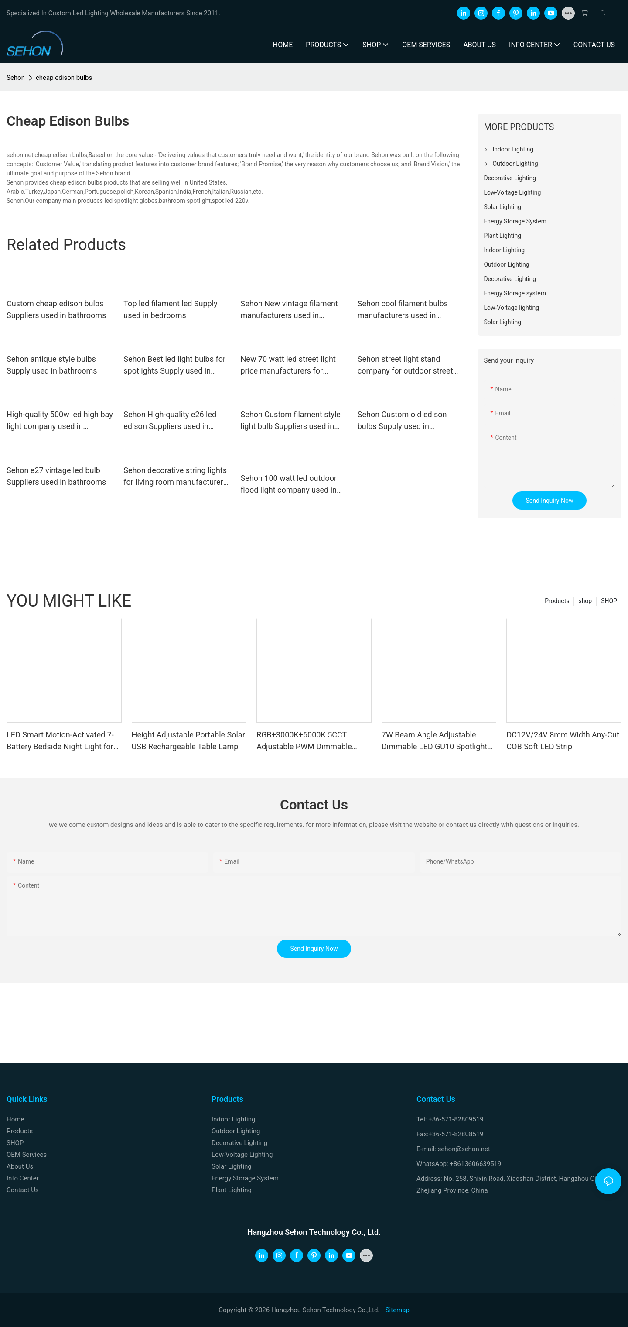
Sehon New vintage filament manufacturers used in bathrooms (289, 310)
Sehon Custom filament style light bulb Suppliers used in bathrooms (291, 421)
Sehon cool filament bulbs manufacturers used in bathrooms (403, 310)
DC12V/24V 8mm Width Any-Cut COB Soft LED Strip (562, 740)
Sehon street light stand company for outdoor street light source (405, 365)
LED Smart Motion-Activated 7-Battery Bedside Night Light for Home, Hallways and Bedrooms (61, 741)
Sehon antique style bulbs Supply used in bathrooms (52, 364)
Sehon (16, 78)
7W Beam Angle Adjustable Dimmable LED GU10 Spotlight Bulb (435, 741)
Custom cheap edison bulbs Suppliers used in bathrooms (56, 309)
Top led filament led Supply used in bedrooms (170, 309)
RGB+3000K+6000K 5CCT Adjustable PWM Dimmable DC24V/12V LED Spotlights (304, 741)
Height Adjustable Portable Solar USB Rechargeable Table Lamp (188, 740)
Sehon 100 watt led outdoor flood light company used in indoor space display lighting (290, 484)
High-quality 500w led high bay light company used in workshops (60, 421)
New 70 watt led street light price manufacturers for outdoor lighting (288, 365)
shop (585, 600)
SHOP (609, 600)
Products (557, 600)
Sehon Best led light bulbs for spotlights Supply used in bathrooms (174, 365)
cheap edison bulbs (64, 78)
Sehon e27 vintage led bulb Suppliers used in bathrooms (56, 476)
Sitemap (398, 1310)
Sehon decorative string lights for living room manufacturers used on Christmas (175, 477)
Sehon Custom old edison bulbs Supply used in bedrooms (402, 421)
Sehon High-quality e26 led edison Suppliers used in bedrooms (169, 421)
